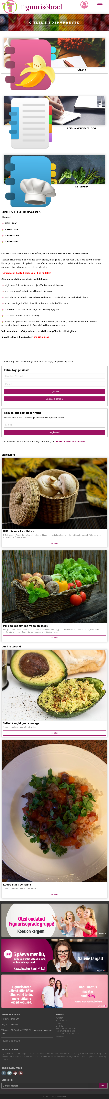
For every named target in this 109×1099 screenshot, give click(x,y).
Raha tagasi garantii (66, 1028)
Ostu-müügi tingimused (67, 1034)
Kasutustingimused (65, 1031)
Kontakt (60, 1036)
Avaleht (59, 1018)
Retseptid (54, 171)
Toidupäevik (62, 1021)
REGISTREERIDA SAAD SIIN (70, 441)
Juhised (59, 1023)
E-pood (59, 1026)
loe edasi (54, 543)
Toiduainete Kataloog (54, 113)
